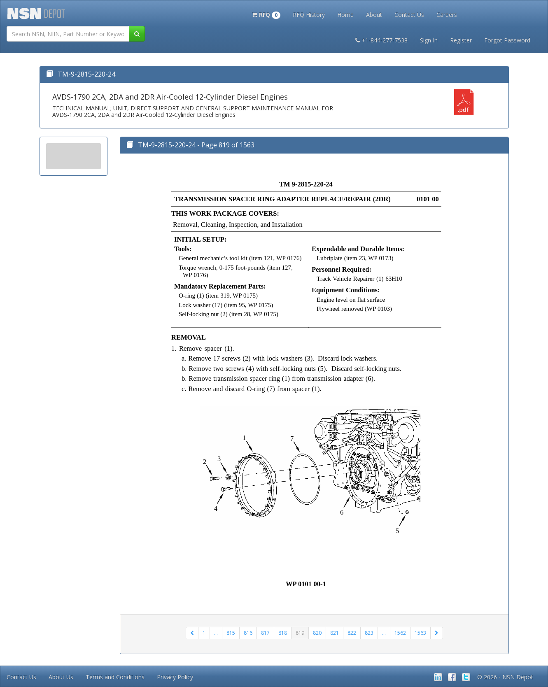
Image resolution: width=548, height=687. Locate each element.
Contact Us (409, 15)
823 (369, 632)
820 (317, 632)
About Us (61, 677)
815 (230, 632)
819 (300, 632)
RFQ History (309, 15)
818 (282, 632)
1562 (400, 632)
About (374, 15)
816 (248, 632)
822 (351, 632)
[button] (266, 14)
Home (345, 15)
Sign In (429, 40)
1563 (420, 632)
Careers (446, 15)
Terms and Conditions (115, 677)
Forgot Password (507, 40)
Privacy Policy (175, 677)
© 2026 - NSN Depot (505, 677)
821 (334, 632)
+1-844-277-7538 (381, 40)
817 (265, 632)
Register (461, 40)
